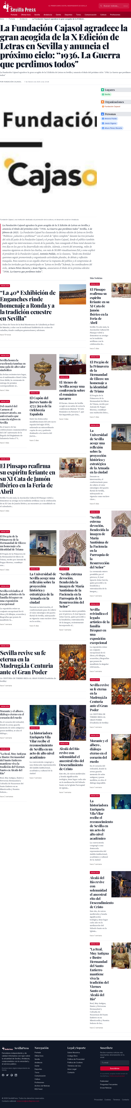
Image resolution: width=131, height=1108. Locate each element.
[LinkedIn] (16, 1075)
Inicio (2, 19)
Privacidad (98, 1100)
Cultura (103, 15)
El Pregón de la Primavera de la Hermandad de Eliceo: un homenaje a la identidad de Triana (13, 542)
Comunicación (91, 15)
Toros (78, 15)
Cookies (107, 1100)
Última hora (26, 15)
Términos (116, 1100)
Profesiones (115, 15)
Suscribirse (114, 1068)
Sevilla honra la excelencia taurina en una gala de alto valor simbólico (13, 365)
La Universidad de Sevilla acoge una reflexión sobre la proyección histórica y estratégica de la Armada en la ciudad (43, 588)
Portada (14, 15)
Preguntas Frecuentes (108, 1084)
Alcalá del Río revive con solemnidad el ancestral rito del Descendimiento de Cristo (71, 758)
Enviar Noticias (106, 1088)
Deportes (68, 15)
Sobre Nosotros (73, 1052)
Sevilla (37, 15)
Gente (58, 15)
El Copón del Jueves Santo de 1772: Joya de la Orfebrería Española (41, 406)
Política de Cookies (75, 1062)
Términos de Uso (74, 1066)
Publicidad (104, 1081)
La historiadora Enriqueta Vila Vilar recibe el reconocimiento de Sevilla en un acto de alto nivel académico (42, 745)
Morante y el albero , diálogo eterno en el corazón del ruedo (12, 714)
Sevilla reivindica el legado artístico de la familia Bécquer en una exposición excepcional (12, 597)
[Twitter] (7, 1075)
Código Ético (72, 1056)
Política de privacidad (117, 1076)
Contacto (71, 1072)
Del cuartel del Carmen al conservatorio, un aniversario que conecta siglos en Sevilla (10, 414)
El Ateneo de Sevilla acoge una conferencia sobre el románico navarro (72, 390)
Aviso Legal (71, 1069)
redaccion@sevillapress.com (28, 1101)
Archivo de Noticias (42, 1086)
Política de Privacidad (75, 1059)
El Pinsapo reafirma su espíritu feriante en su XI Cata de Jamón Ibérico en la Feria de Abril (99, 306)
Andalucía (48, 15)
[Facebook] (3, 1075)
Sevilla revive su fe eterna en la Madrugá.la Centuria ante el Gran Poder (99, 697)
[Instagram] (11, 1075)
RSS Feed (38, 1089)
